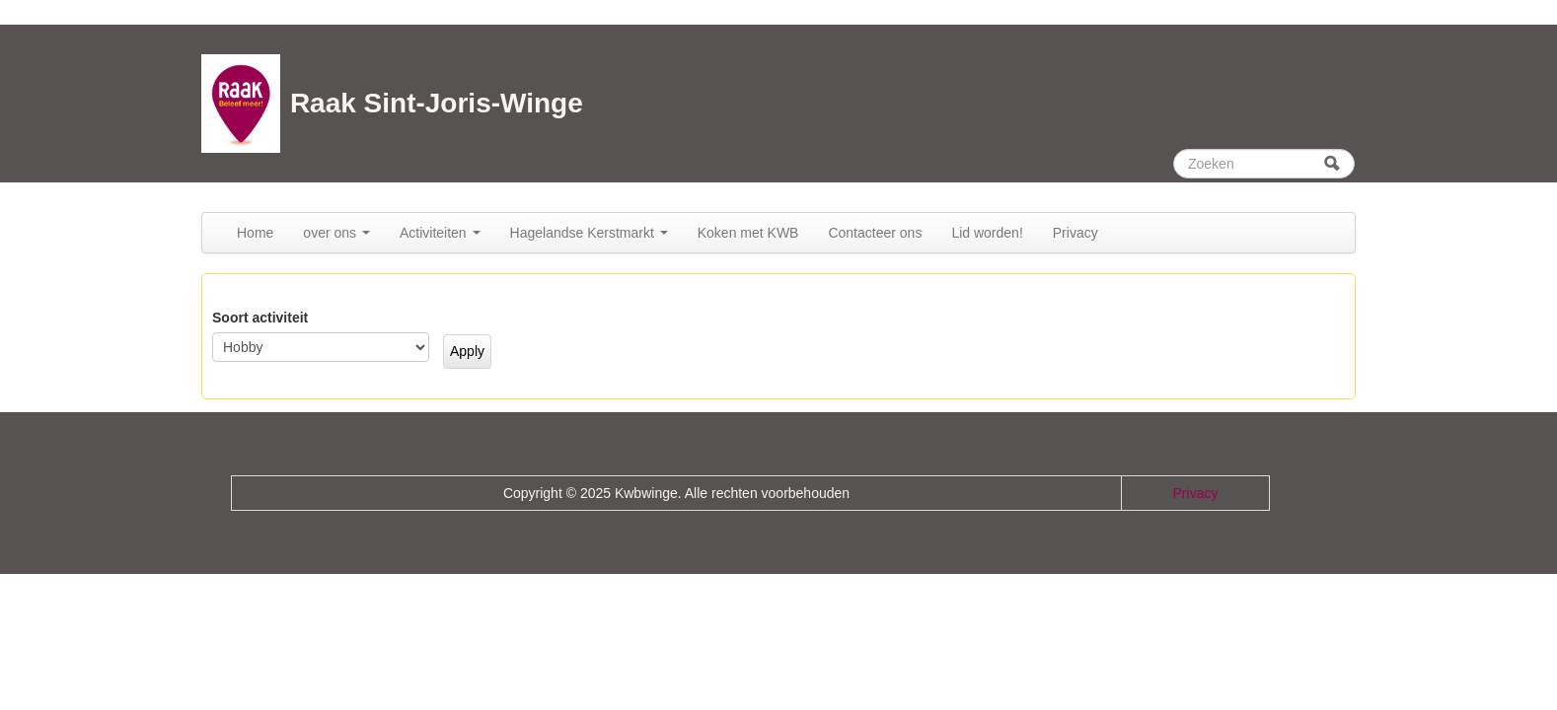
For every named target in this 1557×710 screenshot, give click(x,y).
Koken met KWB (748, 233)
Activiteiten (440, 233)
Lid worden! (986, 233)
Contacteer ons (875, 233)
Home (255, 233)
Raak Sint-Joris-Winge (436, 103)
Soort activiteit (260, 317)
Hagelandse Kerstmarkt (589, 233)
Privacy (1075, 233)
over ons (336, 233)
